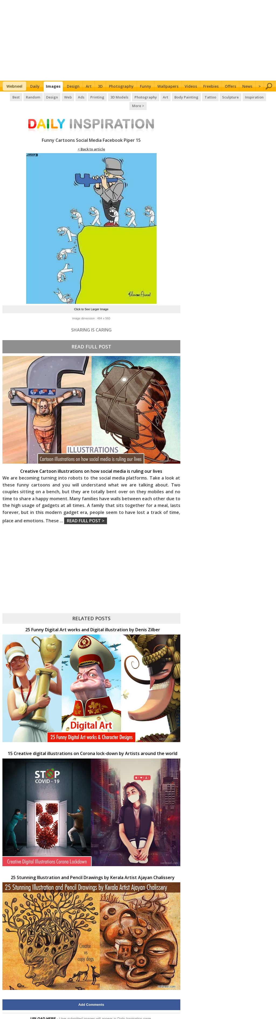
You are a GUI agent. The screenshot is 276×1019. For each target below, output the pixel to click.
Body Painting (177, 96)
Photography (121, 86)
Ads (72, 96)
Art (89, 86)
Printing (89, 96)
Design (73, 86)
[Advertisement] (138, 40)
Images (53, 86)
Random (25, 96)
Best (8, 96)
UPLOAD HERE (43, 1009)
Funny (145, 86)
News (247, 86)
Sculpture (220, 96)
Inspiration (243, 96)
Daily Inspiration (129, 1009)
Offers (230, 86)
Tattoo (200, 96)
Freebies (211, 86)
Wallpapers (167, 86)
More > (265, 96)
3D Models (110, 96)
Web (60, 96)
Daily (35, 86)
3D (100, 86)
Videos (191, 86)
